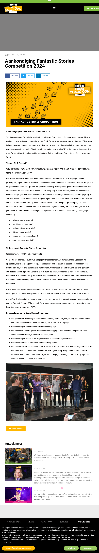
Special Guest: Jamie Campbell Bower (53, 466)
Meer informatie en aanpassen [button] (18, 548)
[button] (54, 8)
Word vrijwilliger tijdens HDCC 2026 (52, 449)
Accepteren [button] (88, 548)
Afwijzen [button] (71, 548)
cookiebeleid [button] (11, 532)
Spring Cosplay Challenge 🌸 (49, 488)
